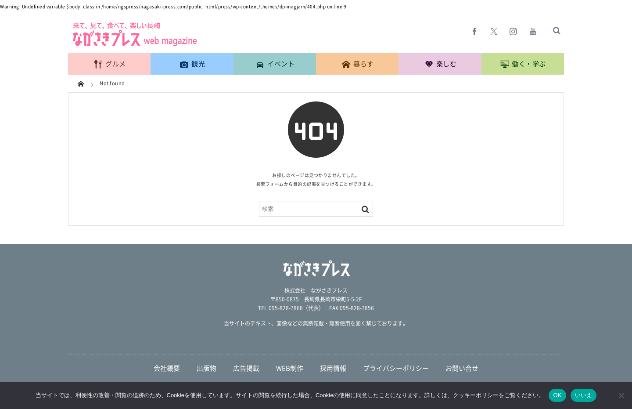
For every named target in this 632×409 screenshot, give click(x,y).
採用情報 (333, 368)
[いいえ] (621, 395)
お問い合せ (461, 368)
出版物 (206, 368)
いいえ (583, 395)
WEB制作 (289, 368)
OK (557, 395)
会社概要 (167, 368)
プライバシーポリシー (396, 368)
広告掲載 (246, 368)
